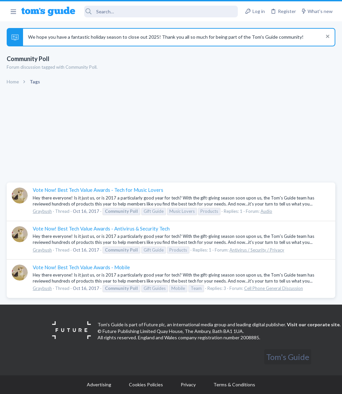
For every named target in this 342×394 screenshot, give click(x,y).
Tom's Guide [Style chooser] (287, 357)
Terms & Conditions (234, 384)
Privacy (188, 384)
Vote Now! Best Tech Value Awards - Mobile (81, 267)
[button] (13, 11)
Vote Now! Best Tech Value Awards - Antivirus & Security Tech (101, 229)
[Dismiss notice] (327, 37)
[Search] (161, 11)
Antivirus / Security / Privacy (256, 250)
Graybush (42, 211)
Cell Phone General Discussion (273, 288)
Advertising (99, 384)
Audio (266, 211)
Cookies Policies (146, 384)
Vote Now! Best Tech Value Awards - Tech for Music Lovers (98, 190)
